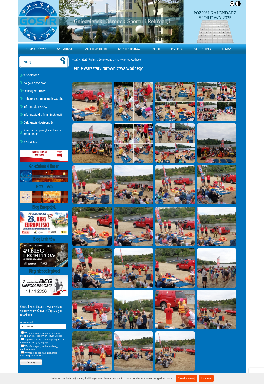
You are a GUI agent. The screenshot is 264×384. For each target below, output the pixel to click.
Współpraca (31, 75)
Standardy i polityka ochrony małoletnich (42, 132)
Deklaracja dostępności (38, 122)
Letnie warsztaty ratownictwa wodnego (120, 59)
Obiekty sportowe (34, 91)
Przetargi (177, 49)
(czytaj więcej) (55, 336)
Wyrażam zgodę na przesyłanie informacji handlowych (38, 354)
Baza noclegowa (129, 49)
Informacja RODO (35, 106)
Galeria (93, 59)
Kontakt (227, 49)
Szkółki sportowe (95, 49)
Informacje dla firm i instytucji (42, 114)
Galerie (155, 49)
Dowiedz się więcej (186, 378)
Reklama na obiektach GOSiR (43, 98)
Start (84, 59)
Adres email (26, 322)
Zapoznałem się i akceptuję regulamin (42, 341)
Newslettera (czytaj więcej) (34, 342)
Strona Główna (36, 49)
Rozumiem (206, 378)
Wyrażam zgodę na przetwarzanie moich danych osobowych (41, 334)
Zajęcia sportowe (34, 83)
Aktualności (65, 49)
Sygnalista (30, 141)
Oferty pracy (202, 49)
